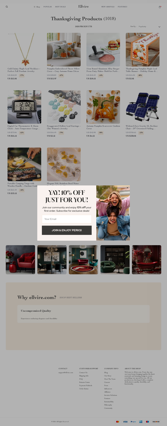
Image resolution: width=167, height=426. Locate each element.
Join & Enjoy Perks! (67, 230)
